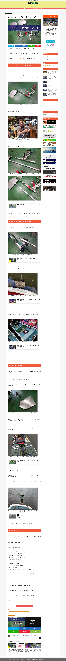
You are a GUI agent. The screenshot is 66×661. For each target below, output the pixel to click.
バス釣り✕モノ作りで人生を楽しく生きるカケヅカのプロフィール (17, 659)
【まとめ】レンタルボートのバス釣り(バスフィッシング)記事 (19, 611)
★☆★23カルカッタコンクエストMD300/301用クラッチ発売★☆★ (33, 8)
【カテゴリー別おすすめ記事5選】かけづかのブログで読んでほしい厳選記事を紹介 (50, 73)
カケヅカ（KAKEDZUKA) (33, 659)
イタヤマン (23, 139)
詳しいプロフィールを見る (50, 41)
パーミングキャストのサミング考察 (50, 82)
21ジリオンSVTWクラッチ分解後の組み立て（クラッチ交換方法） (50, 90)
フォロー (20, 58)
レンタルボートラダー (11, 615)
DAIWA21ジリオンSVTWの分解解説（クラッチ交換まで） (50, 94)
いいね (13, 58)
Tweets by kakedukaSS (46, 65)
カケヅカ (22, 70)
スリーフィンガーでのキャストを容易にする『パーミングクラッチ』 (50, 85)
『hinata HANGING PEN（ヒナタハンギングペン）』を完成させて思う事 (50, 77)
